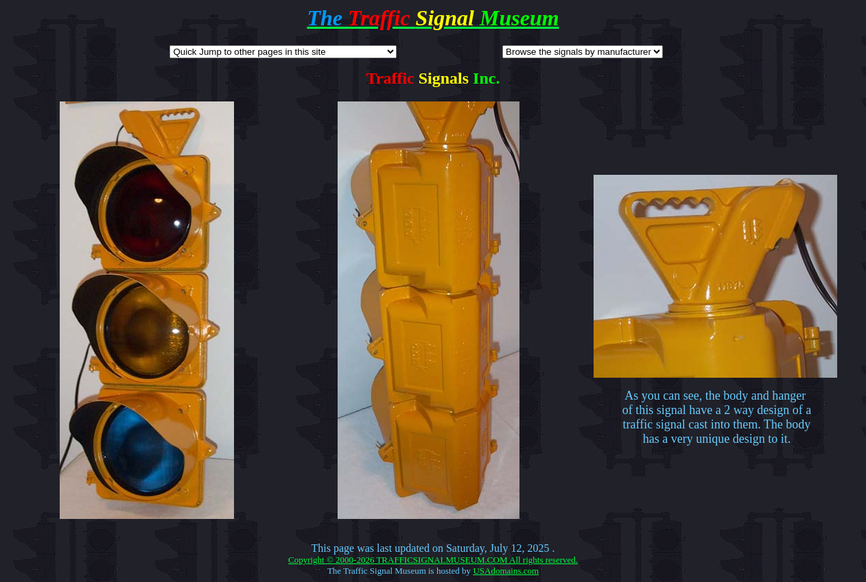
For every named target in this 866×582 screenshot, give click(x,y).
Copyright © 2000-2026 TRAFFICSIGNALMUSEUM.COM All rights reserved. (433, 560)
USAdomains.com (506, 571)
